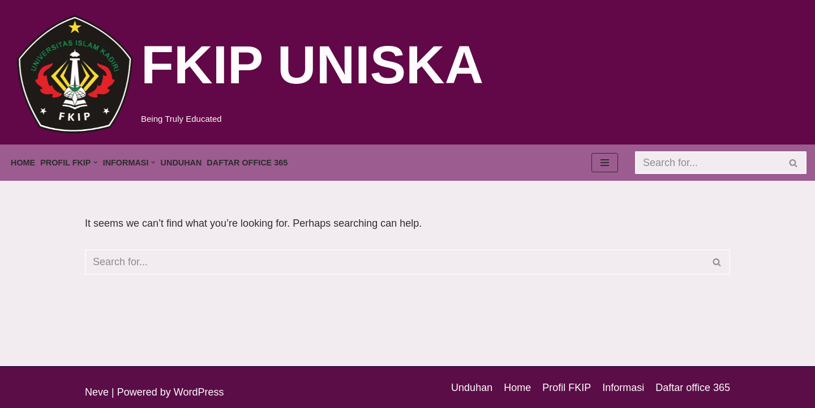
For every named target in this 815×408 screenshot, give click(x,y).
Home (23, 162)
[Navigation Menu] (604, 162)
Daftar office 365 (247, 162)
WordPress (199, 392)
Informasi (623, 387)
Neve (97, 392)
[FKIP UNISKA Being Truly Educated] (248, 73)
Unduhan (181, 162)
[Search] (708, 162)
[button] (95, 162)
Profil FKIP (566, 387)
